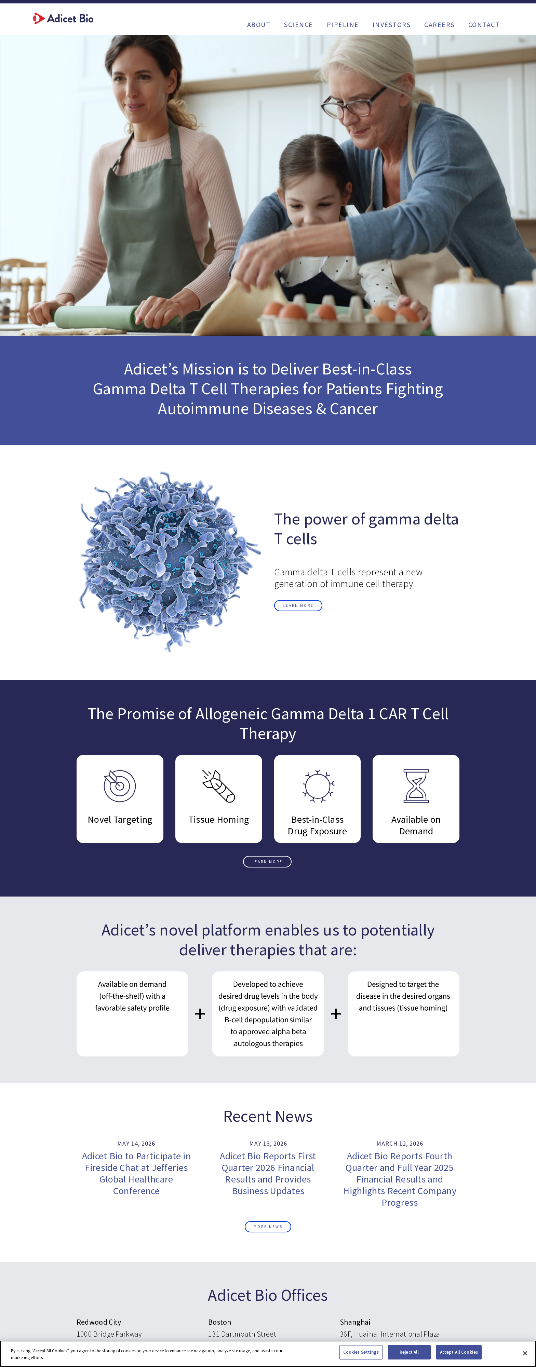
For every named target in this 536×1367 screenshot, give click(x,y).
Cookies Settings (361, 1354)
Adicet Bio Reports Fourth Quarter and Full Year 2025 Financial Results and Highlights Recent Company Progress (399, 1182)
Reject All (409, 1354)
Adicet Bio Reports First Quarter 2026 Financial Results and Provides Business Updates (268, 1176)
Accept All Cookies (459, 1354)
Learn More (304, 606)
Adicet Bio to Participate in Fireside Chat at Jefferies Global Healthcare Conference (136, 1176)
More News (268, 1231)
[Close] (525, 1355)
